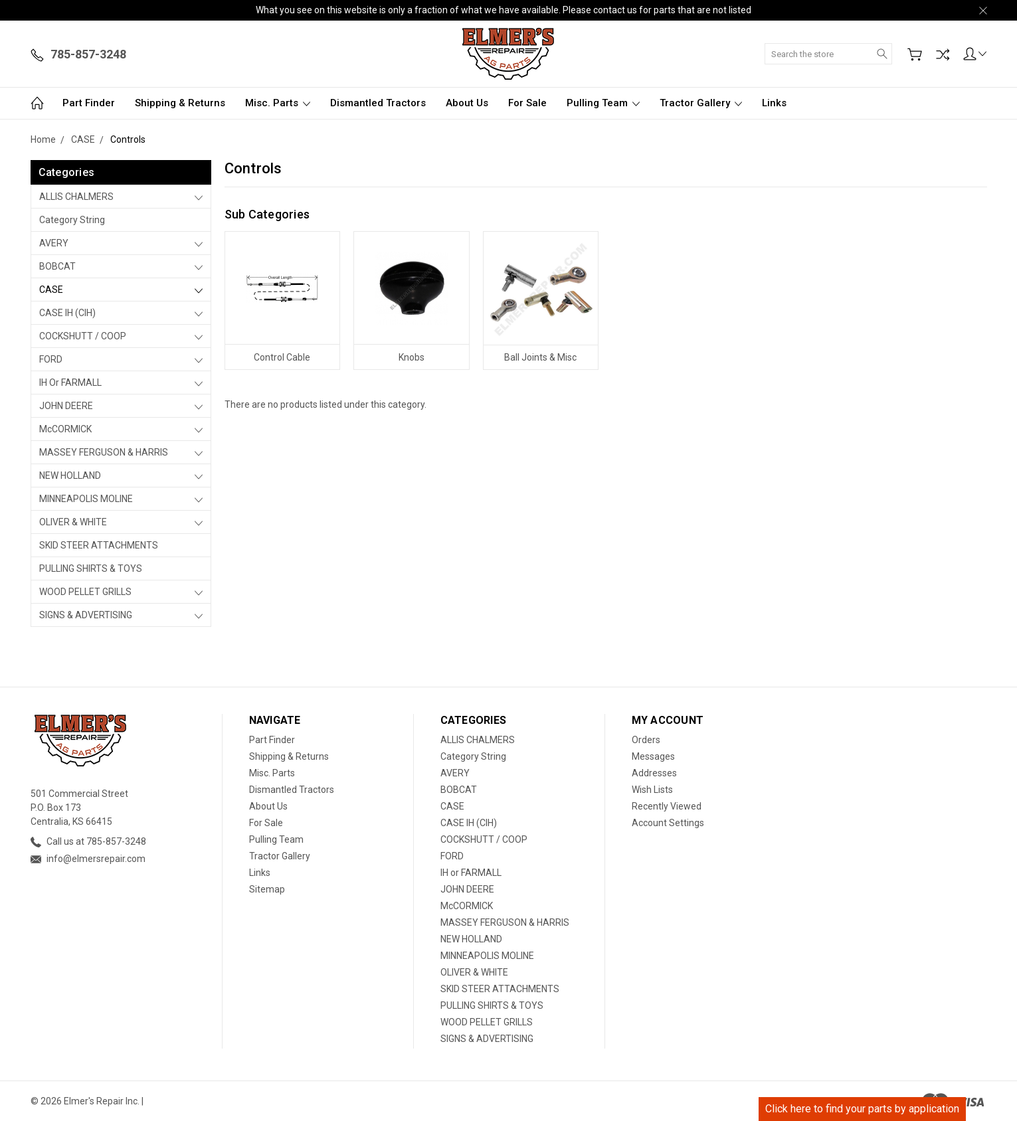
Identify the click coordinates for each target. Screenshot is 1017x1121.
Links (774, 103)
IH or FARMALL (70, 382)
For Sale (527, 103)
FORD (50, 359)
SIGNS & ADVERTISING (85, 615)
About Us (467, 103)
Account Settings (668, 823)
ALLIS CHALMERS (76, 196)
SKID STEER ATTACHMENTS (98, 545)
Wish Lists (652, 789)
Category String (72, 220)
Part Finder (88, 103)
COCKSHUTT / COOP (82, 336)
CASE (51, 289)
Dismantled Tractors (378, 103)
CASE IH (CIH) (67, 312)
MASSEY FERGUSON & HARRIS (103, 452)
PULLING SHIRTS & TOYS (90, 568)
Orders (646, 739)
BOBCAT (57, 266)
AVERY (53, 243)
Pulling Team (603, 103)
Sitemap (267, 889)
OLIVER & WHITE (73, 522)
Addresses (654, 773)
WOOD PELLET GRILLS (85, 591)
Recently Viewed (666, 806)
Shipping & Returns (180, 103)
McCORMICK (65, 429)
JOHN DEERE (66, 405)
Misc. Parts (277, 103)
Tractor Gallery (701, 103)
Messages (653, 756)
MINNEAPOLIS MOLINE (86, 498)
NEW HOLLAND (70, 475)
